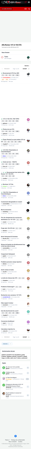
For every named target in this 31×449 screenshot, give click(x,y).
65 (17, 313)
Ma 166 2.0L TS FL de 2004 (13, 367)
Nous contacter (13, 441)
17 (19, 141)
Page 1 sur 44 (16, 68)
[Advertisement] (15, 27)
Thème (7, 440)
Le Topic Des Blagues (11, 377)
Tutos (6, 56)
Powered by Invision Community (15, 446)
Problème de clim (10, 372)
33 (17, 131)
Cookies (20, 441)
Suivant (25, 68)
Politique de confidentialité (18, 440)
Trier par (26, 65)
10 (17, 164)
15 (17, 75)
